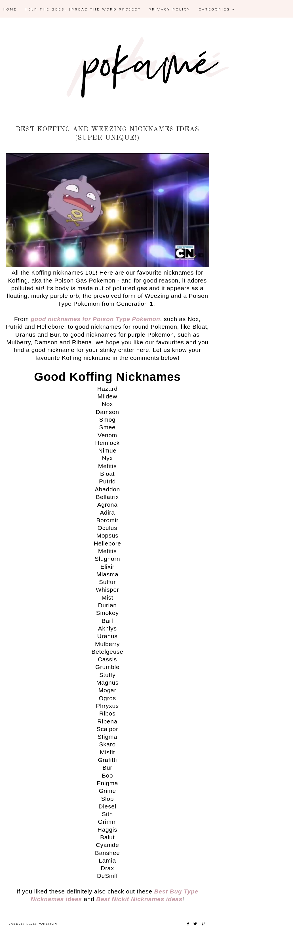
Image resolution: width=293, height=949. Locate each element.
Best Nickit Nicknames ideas (139, 899)
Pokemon (47, 923)
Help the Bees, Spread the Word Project (83, 9)
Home (10, 9)
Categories (217, 9)
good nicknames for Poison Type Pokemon (95, 319)
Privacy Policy (169, 9)
